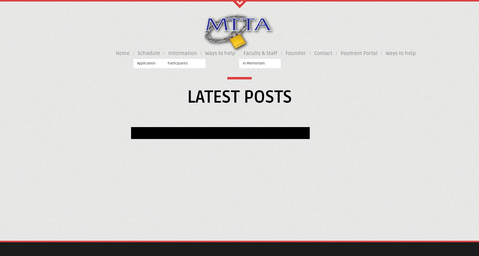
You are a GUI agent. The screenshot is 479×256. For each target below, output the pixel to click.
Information (182, 53)
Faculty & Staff (260, 53)
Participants (178, 63)
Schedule (149, 53)
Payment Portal (359, 53)
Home (123, 53)
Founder (296, 53)
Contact (323, 53)
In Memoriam (254, 63)
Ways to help (220, 53)
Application (146, 63)
